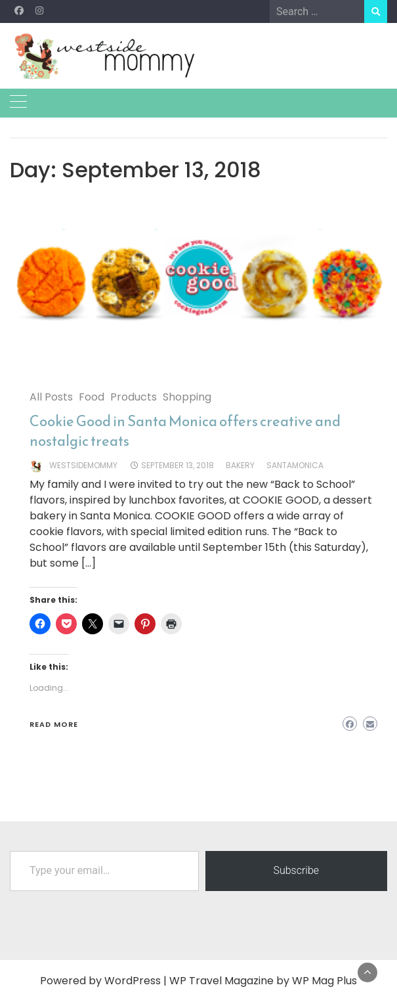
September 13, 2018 (177, 465)
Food (91, 396)
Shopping (187, 396)
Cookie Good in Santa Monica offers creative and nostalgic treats (185, 431)
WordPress (132, 980)
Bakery (240, 465)
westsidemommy (83, 465)
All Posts (51, 396)
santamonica (295, 465)
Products (133, 396)
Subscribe (296, 870)
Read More (54, 724)
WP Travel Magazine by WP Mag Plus (263, 980)
